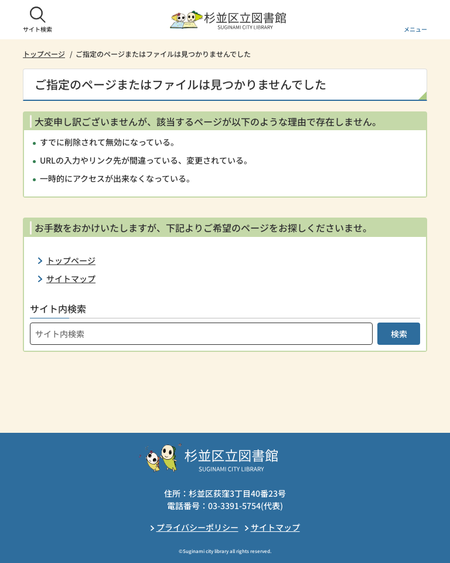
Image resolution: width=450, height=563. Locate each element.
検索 (399, 334)
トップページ (44, 54)
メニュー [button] (415, 29)
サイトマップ (71, 278)
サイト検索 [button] (37, 29)
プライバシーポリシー (197, 527)
